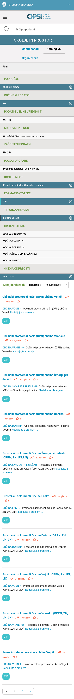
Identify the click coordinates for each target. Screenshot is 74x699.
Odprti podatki (31, 49)
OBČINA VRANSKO (13, 347)
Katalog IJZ (54, 49)
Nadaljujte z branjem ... (23, 312)
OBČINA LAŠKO (11, 507)
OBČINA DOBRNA (12, 425)
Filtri (5, 66)
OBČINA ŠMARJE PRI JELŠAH (19, 386)
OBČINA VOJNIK (12, 308)
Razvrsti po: (35, 285)
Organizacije (30, 58)
